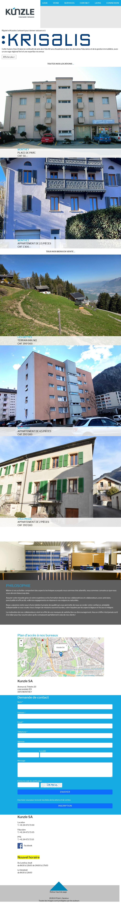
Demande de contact (33, 697)
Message (21, 761)
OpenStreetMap (89, 676)
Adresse (21, 741)
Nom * (20, 702)
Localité (42, 751)
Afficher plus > (9, 57)
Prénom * (21, 712)
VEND (56, 3)
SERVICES (69, 3)
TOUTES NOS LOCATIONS (60, 63)
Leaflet (78, 676)
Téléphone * (22, 732)
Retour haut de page (58, 892)
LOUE (45, 3)
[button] (60, 654)
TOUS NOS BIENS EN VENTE (60, 251)
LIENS (98, 3)
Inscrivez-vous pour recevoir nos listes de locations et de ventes (44, 800)
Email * (20, 722)
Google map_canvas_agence (60, 657)
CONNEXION (112, 3)
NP (19, 751)
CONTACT (85, 3)
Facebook (25, 845)
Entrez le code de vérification (30, 781)
